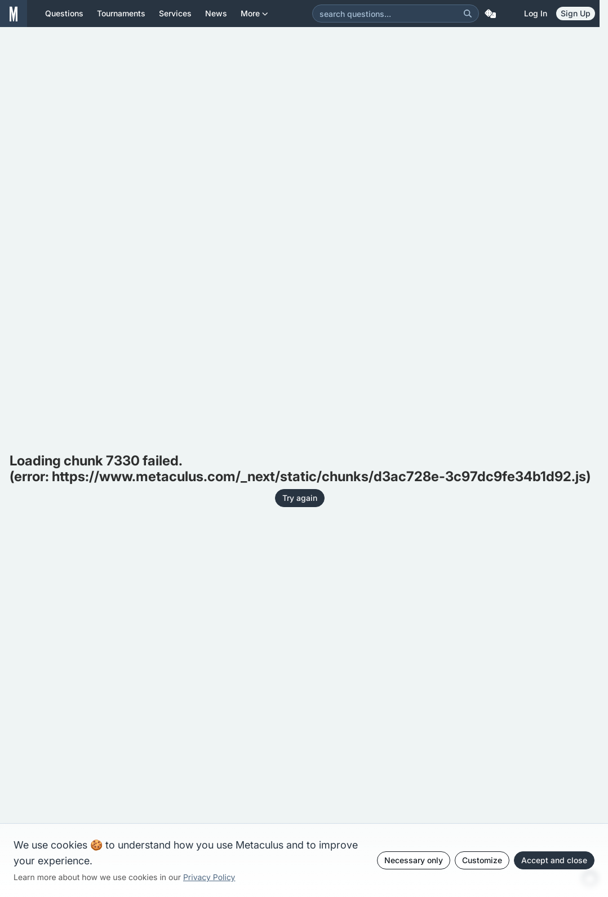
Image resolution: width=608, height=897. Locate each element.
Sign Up (576, 13)
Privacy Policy (209, 877)
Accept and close (554, 860)
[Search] (467, 14)
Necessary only (413, 860)
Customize (482, 860)
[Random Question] (490, 14)
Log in (535, 13)
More (254, 17)
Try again (299, 498)
